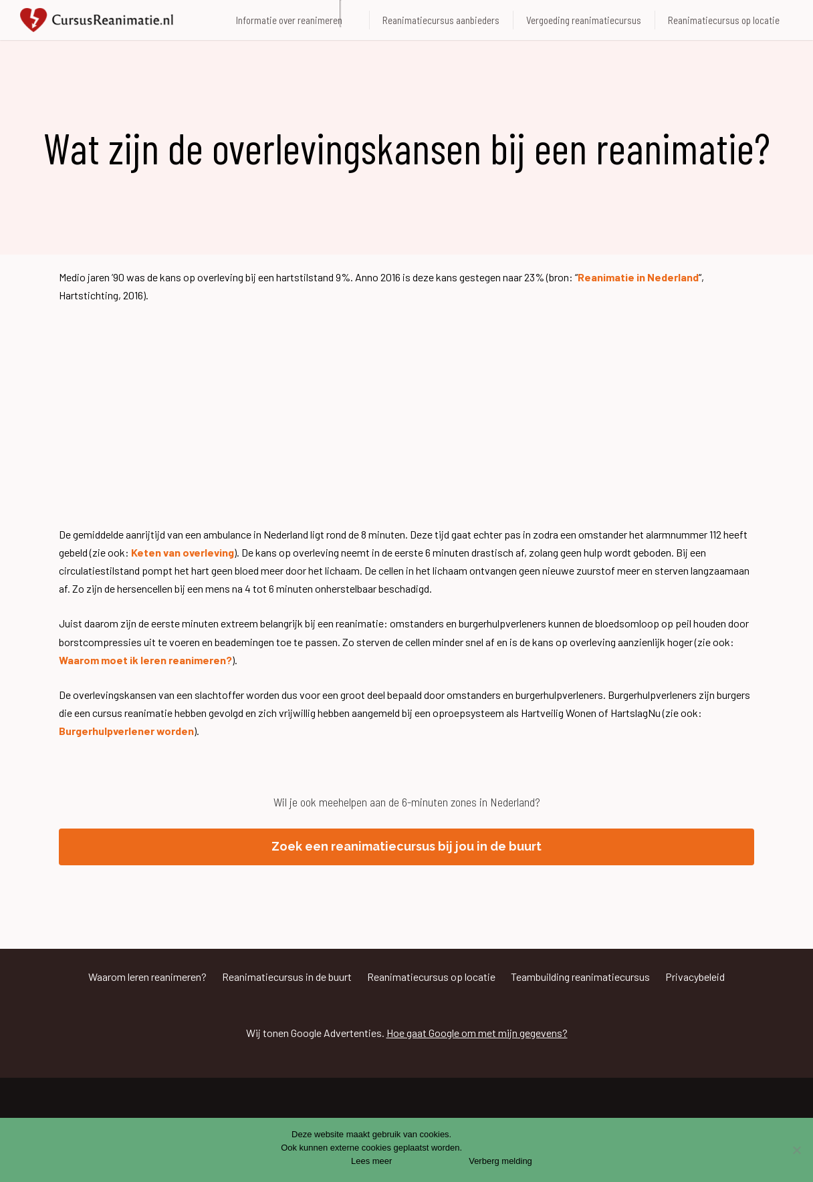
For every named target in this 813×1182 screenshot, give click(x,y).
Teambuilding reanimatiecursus (580, 976)
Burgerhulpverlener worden (126, 730)
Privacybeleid (695, 976)
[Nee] (796, 1150)
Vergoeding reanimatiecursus (583, 20)
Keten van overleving (182, 552)
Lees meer (371, 1161)
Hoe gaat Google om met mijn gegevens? (477, 1032)
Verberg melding (500, 1161)
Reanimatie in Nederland (638, 277)
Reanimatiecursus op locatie (724, 20)
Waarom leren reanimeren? (147, 976)
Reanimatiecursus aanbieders (440, 20)
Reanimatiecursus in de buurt (287, 976)
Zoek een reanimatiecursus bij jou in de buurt (406, 846)
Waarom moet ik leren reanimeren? (145, 659)
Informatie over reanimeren (289, 20)
